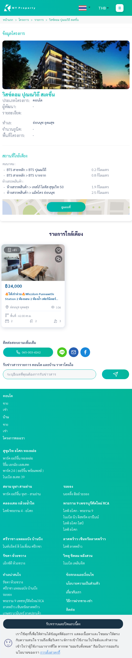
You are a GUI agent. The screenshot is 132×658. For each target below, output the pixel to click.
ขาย (5, 403)
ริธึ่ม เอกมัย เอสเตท (16, 464)
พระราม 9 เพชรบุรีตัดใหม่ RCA (86, 503)
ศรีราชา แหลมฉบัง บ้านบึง (23, 539)
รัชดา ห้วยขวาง (14, 555)
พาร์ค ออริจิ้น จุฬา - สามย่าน (22, 494)
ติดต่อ (70, 609)
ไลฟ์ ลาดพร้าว (72, 546)
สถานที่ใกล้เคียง (14, 155)
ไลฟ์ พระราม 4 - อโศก (18, 510)
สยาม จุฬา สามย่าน (17, 486)
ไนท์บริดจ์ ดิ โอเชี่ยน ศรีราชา (22, 546)
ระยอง (68, 486)
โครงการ (24, 20)
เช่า (5, 409)
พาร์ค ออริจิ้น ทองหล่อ (18, 458)
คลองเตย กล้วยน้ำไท (18, 503)
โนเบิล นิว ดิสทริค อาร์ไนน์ (81, 517)
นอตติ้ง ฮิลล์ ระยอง (76, 494)
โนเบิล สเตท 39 (14, 477)
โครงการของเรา (14, 438)
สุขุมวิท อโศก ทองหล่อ (19, 450)
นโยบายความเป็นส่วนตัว (83, 583)
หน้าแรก (8, 20)
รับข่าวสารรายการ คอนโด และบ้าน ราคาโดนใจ (38, 364)
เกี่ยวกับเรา (73, 592)
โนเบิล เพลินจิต (74, 563)
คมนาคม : (9, 164)
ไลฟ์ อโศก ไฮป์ (73, 523)
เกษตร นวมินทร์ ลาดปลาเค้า (22, 613)
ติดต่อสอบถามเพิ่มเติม (19, 342)
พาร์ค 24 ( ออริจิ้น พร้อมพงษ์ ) (23, 470)
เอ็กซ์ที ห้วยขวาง (14, 563)
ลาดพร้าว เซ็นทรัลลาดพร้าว (84, 539)
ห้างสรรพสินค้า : (13, 181)
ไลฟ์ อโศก (70, 529)
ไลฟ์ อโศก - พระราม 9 (78, 510)
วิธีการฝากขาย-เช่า (79, 600)
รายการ (39, 20)
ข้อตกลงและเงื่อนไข (80, 574)
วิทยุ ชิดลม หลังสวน (78, 555)
